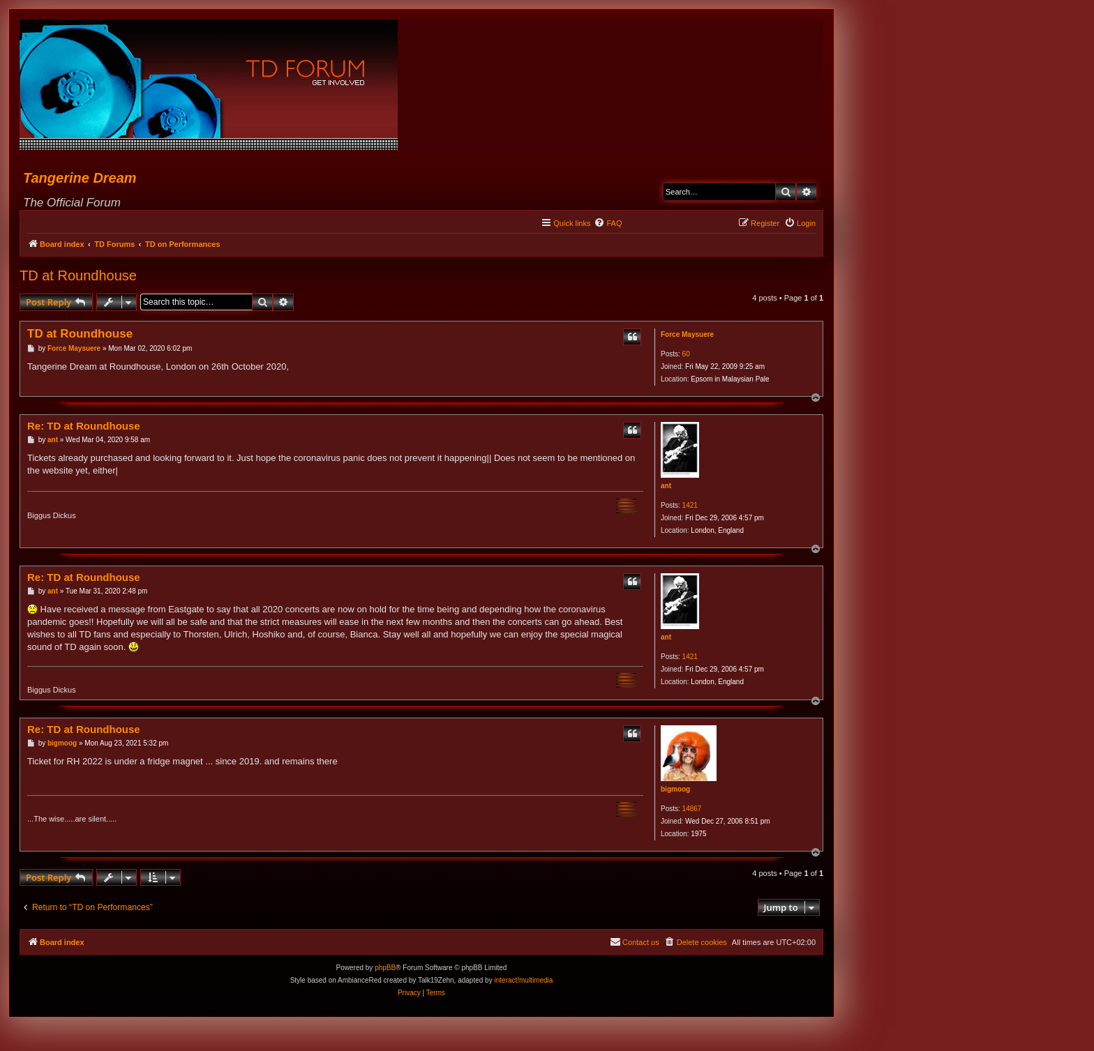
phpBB (385, 967)
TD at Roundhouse (78, 275)
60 (686, 354)
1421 (690, 505)
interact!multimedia (523, 980)
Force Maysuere (687, 334)
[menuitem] (608, 223)
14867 (692, 808)
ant (666, 486)
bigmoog (675, 789)
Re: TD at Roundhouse (83, 426)
